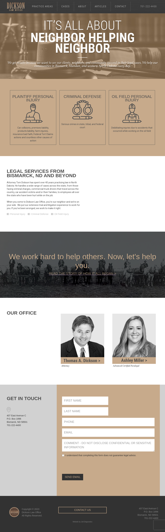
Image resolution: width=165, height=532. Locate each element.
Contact (120, 6)
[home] (16, 7)
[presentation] (86, 464)
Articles (101, 6)
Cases (65, 6)
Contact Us (82, 508)
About (82, 6)
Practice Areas (42, 6)
